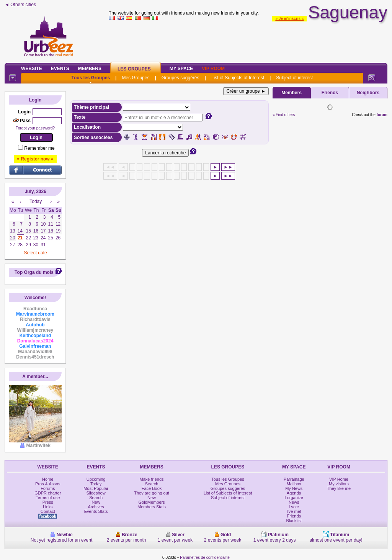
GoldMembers (152, 502)
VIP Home (338, 479)
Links (48, 506)
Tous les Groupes (91, 77)
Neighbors (368, 92)
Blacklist (294, 520)
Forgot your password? (35, 128)
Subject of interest (294, 77)
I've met (294, 511)
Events (60, 68)
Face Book (152, 488)
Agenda (294, 493)
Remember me (39, 148)
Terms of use (48, 497)
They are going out (151, 493)
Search (96, 497)
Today (95, 483)
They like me (339, 488)
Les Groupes (134, 69)
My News (293, 488)
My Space (181, 68)
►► (228, 167)
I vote (294, 506)
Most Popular (95, 488)
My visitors (339, 483)
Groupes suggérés (180, 77)
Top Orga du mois (34, 272)
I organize (294, 497)
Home (47, 479)
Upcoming (96, 479)
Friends (330, 92)
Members (89, 68)
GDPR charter (47, 493)
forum (382, 115)
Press (47, 502)
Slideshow (96, 493)
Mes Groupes (135, 77)
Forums (48, 488)
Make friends (152, 479)
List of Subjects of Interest (237, 77)
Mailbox (294, 483)
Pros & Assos (47, 483)
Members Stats (151, 506)
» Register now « (35, 159)
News (294, 502)
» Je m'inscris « (289, 18)
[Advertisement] (248, 40)
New (96, 502)
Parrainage (294, 479)
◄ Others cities (20, 4)
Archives (96, 506)
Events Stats (96, 511)
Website (31, 68)
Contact (48, 511)
